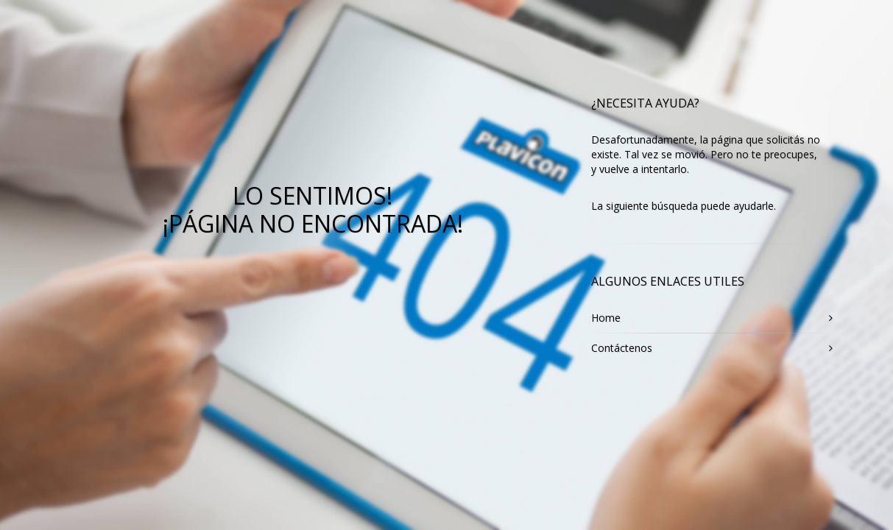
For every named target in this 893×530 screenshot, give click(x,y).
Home (606, 318)
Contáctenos (621, 348)
